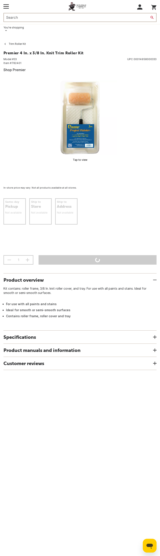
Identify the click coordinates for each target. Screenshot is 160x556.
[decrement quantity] (9, 260)
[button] (140, 7)
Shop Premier (14, 70)
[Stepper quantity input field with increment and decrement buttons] (18, 260)
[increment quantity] (27, 260)
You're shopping (13, 27)
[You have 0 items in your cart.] (154, 6)
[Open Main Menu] (6, 6)
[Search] (152, 17)
